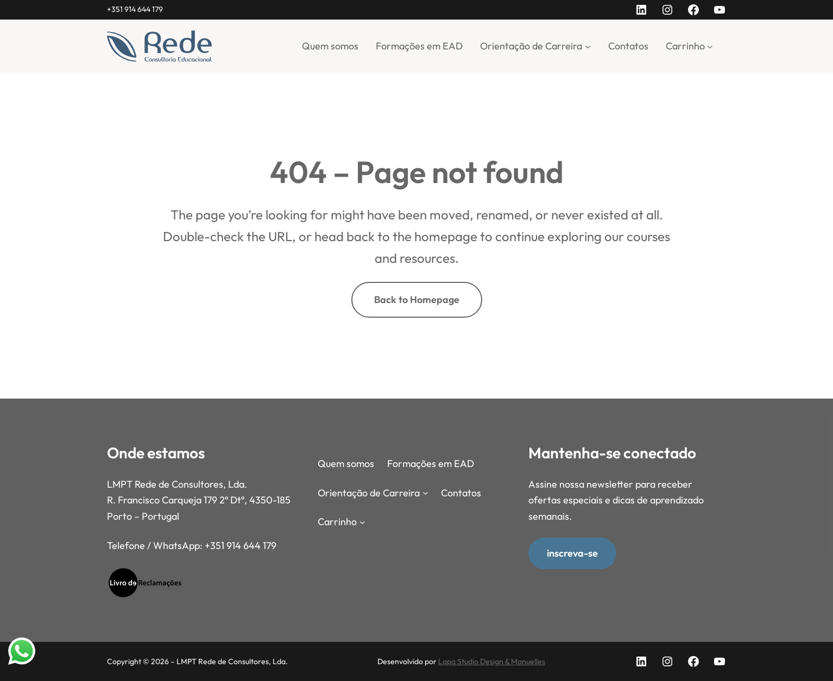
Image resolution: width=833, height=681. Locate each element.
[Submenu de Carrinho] (710, 46)
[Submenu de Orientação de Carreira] (588, 46)
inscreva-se (572, 552)
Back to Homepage (416, 299)
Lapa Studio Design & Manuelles (491, 661)
